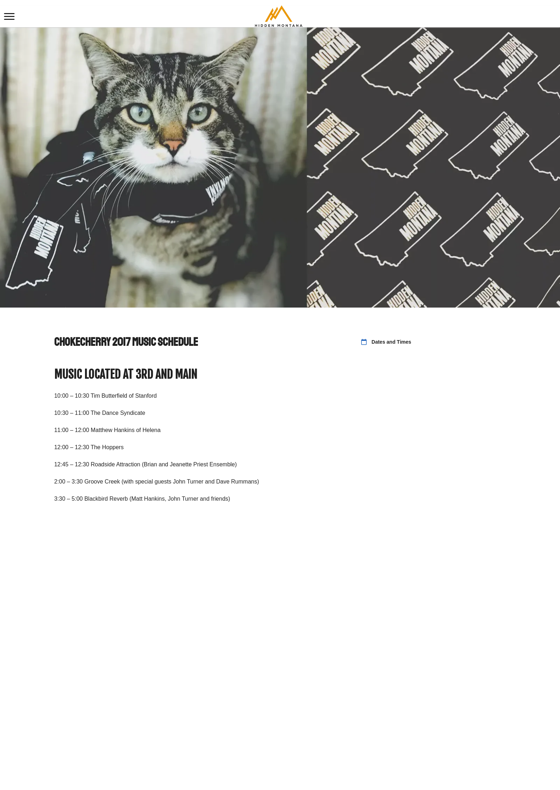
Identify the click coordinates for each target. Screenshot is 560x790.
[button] (9, 16)
